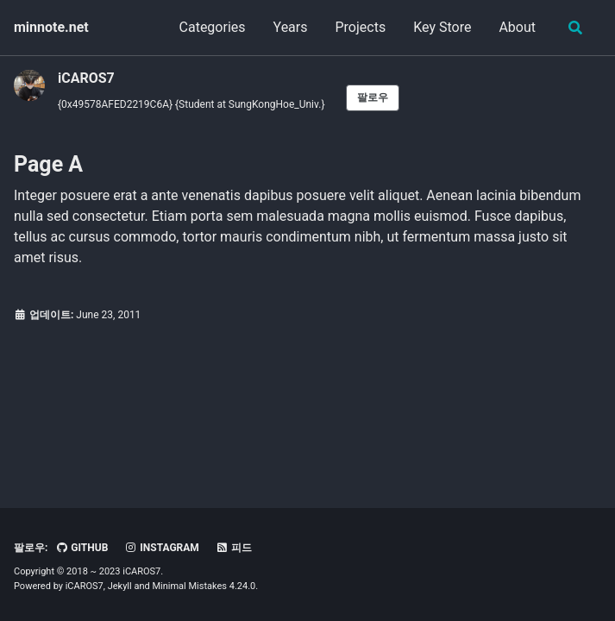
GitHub (81, 548)
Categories (212, 27)
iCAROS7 (86, 78)
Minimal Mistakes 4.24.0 (203, 586)
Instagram (161, 548)
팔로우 (372, 97)
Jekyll (120, 586)
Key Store (442, 27)
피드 (234, 548)
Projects (361, 27)
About (517, 27)
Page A (48, 164)
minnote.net (51, 27)
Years (290, 27)
